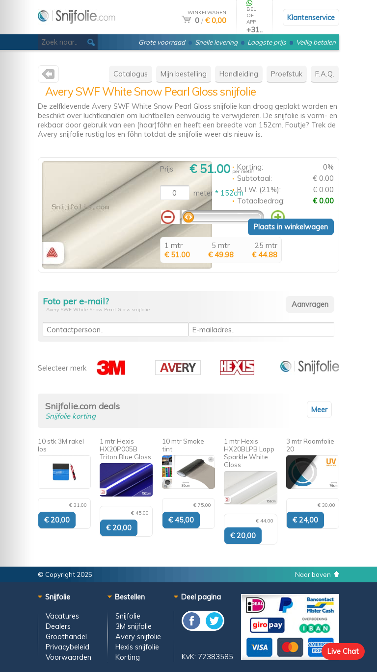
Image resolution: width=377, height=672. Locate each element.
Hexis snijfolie (137, 646)
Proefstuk (286, 73)
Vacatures (62, 616)
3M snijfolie (133, 626)
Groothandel (66, 636)
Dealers (58, 626)
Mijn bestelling (184, 73)
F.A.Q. (324, 73)
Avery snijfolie (138, 636)
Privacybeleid (67, 646)
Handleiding (238, 73)
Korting (127, 657)
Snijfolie (127, 616)
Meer (319, 409)
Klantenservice (311, 17)
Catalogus (130, 73)
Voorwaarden (68, 657)
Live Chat (343, 651)
